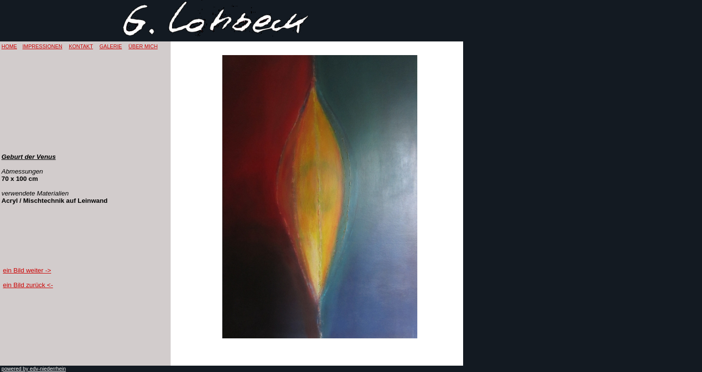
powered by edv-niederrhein (33, 369)
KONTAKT (81, 46)
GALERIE (110, 46)
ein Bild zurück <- (28, 285)
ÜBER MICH (143, 46)
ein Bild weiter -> (27, 270)
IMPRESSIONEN (42, 46)
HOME (9, 46)
